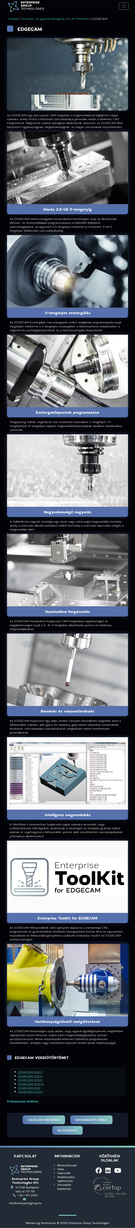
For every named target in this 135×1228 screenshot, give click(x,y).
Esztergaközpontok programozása (67, 412)
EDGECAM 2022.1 (30, 1079)
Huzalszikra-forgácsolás (67, 611)
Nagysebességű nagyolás (67, 512)
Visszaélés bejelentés (64, 1186)
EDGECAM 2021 (29, 1087)
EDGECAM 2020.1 (30, 1091)
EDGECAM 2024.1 (30, 1072)
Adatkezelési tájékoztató (66, 1178)
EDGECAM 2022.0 (31, 1083)
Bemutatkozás (67, 1165)
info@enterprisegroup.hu (25, 1203)
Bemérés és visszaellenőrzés (67, 711)
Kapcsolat (64, 1172)
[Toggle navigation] (124, 6)
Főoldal (13, 18)
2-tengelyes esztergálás (67, 312)
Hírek (60, 1169)
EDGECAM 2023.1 (30, 1076)
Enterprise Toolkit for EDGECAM (67, 918)
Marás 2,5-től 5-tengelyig (67, 209)
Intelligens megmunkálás (68, 815)
